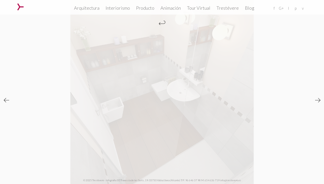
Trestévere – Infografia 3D (20, 7)
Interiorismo (118, 8)
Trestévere (227, 8)
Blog (249, 8)
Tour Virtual (198, 8)
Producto (145, 8)
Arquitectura (86, 8)
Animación (170, 8)
